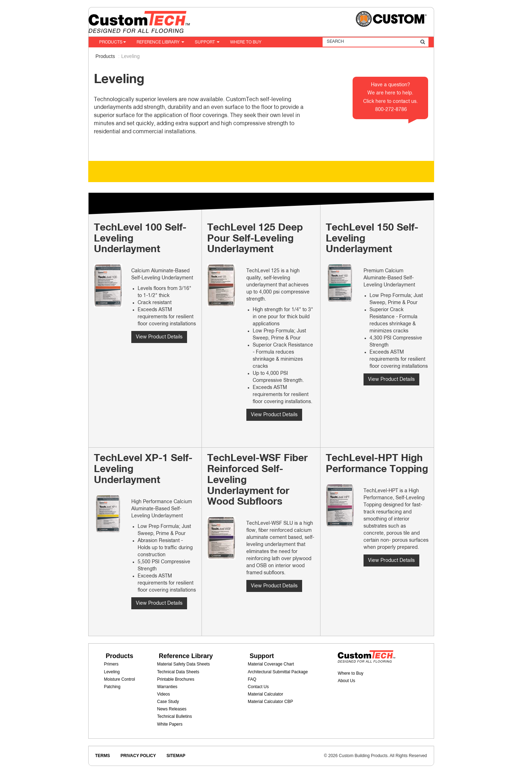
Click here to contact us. (390, 101)
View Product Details (159, 337)
